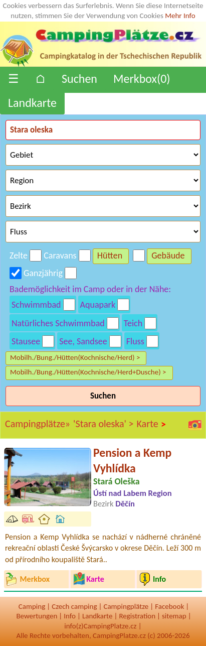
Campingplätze (125, 606)
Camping (32, 606)
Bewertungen (36, 615)
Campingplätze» (37, 424)
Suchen (79, 78)
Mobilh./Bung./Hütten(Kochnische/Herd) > (75, 357)
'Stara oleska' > (103, 424)
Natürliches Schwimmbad (58, 323)
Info (70, 615)
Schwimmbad (36, 304)
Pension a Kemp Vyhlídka (132, 460)
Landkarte (32, 102)
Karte (152, 424)
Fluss (135, 341)
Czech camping (74, 606)
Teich (133, 323)
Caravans (60, 255)
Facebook (169, 606)
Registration (137, 615)
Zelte (19, 255)
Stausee (26, 341)
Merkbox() (141, 78)
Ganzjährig (43, 273)
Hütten (109, 255)
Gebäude (167, 255)
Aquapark (98, 304)
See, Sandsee (83, 341)
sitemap (174, 615)
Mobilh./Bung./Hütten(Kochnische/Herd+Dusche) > (88, 371)
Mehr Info (180, 15)
